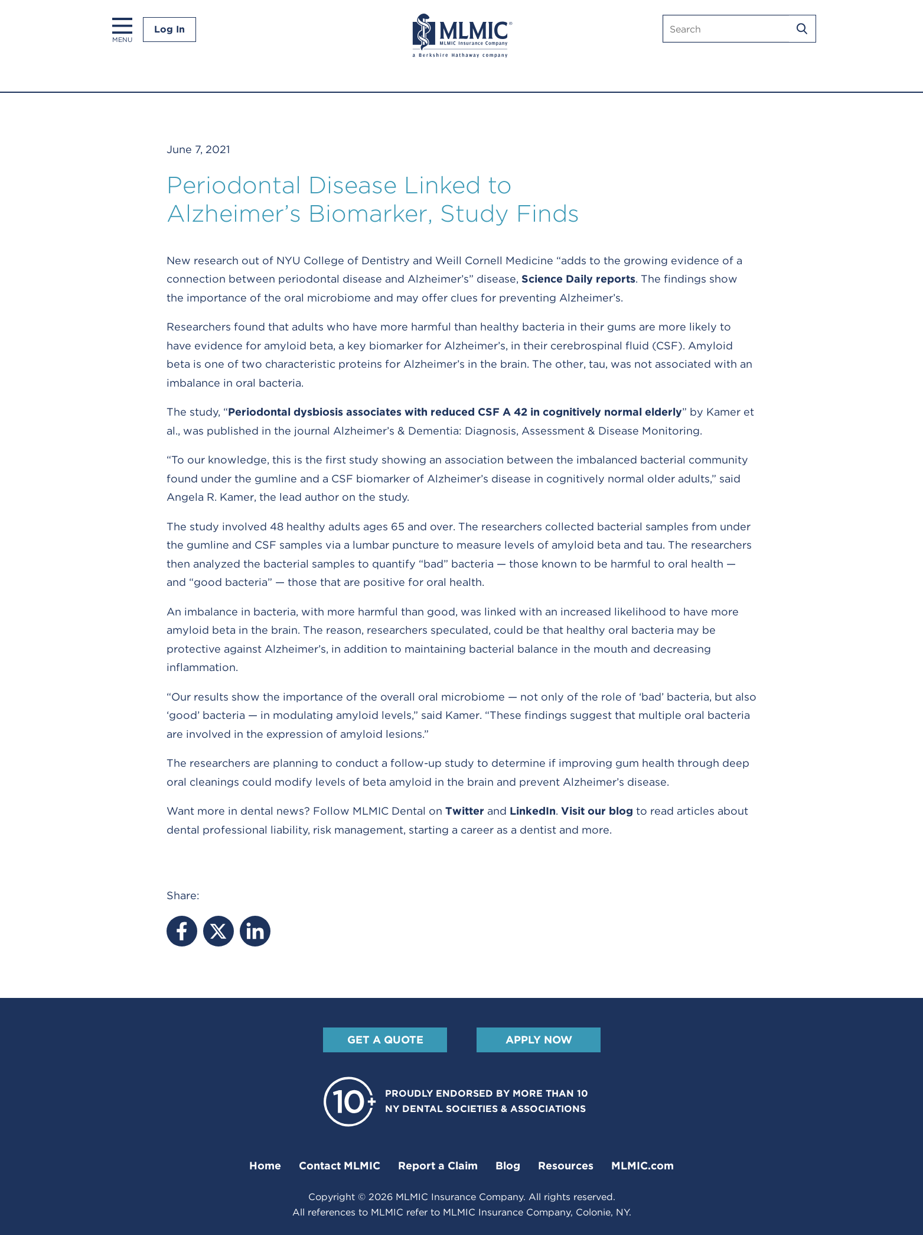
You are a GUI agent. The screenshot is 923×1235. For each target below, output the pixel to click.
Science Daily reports (578, 279)
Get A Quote (385, 1039)
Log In (169, 29)
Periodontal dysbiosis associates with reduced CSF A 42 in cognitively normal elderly (455, 412)
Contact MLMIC (339, 1165)
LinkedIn (533, 811)
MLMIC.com (642, 1165)
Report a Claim (438, 1165)
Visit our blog (597, 811)
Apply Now (538, 1039)
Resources (565, 1165)
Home (265, 1165)
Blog (507, 1165)
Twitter (464, 811)
